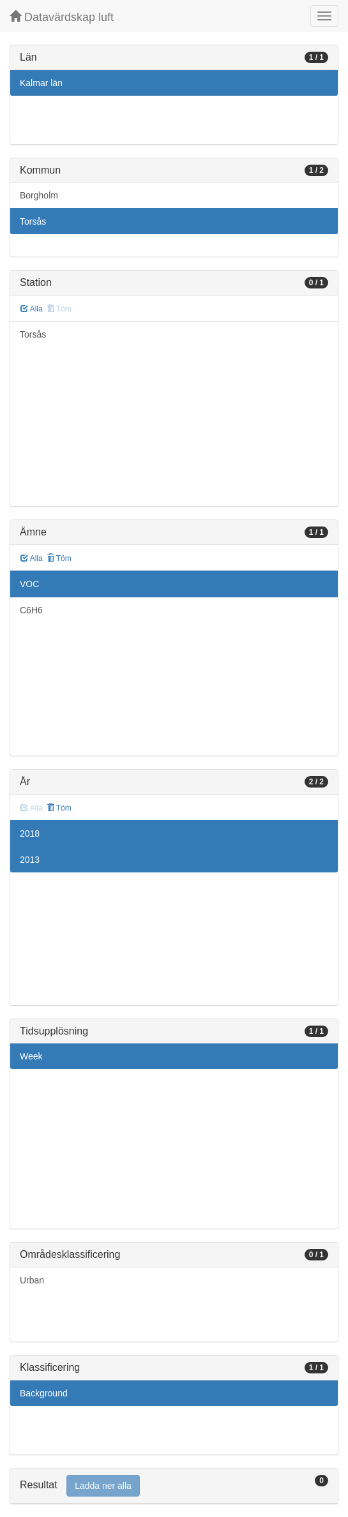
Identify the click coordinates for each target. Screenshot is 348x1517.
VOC (29, 584)
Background (44, 1393)
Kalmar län (41, 83)
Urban (32, 1280)
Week (31, 1056)
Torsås (33, 221)
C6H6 (31, 610)
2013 (30, 860)
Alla (31, 308)
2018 (30, 833)
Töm (59, 558)
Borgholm (39, 195)
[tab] (174, 1486)
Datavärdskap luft (62, 17)
